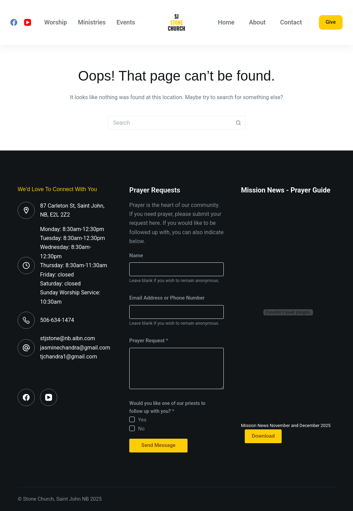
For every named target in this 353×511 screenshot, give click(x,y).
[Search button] (238, 122)
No (141, 429)
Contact (291, 22)
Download (263, 436)
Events (126, 22)
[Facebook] (13, 22)
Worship (55, 22)
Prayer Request (148, 340)
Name (136, 255)
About (257, 22)
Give (331, 22)
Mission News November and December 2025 (286, 425)
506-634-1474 (57, 320)
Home (226, 22)
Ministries (92, 22)
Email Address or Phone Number (167, 298)
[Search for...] (170, 122)
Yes (142, 420)
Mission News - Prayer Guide (285, 190)
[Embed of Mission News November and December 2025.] (288, 312)
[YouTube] (27, 22)
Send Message (158, 445)
